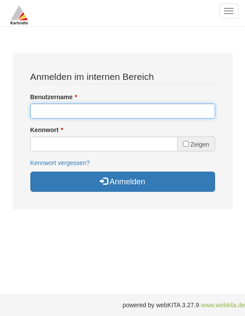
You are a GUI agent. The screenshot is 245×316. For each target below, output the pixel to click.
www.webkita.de (223, 305)
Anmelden (122, 181)
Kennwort (44, 129)
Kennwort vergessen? (60, 162)
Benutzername (51, 97)
